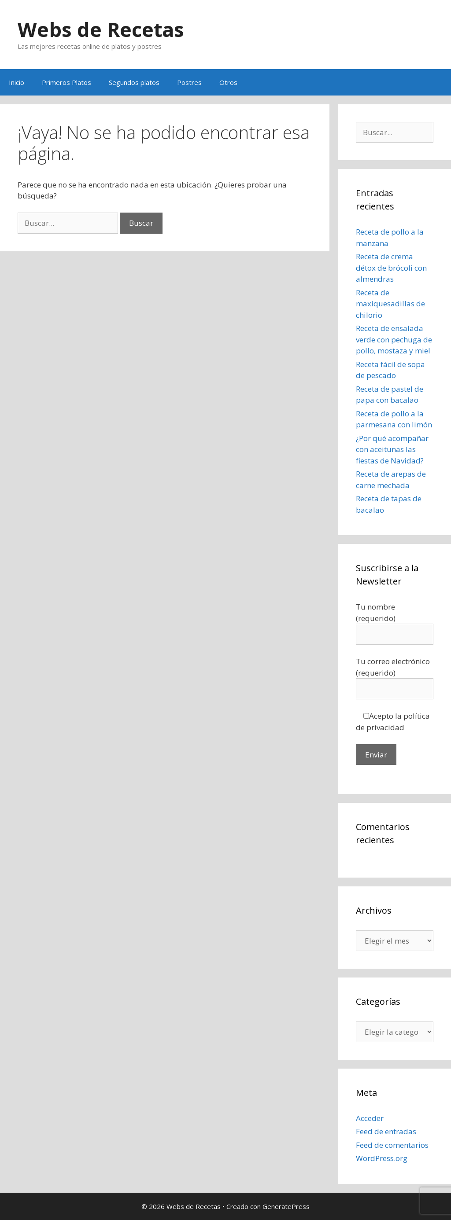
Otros (228, 82)
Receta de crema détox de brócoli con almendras (391, 267)
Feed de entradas (386, 1131)
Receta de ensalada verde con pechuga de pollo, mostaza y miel (394, 339)
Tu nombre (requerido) (394, 620)
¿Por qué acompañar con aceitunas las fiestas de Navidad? (392, 449)
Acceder (370, 1118)
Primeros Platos (66, 82)
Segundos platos (134, 82)
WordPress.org (381, 1158)
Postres (189, 82)
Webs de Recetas (101, 29)
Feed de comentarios (392, 1145)
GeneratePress (286, 1206)
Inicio (16, 82)
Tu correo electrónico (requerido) (394, 675)
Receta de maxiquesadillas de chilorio (390, 303)
